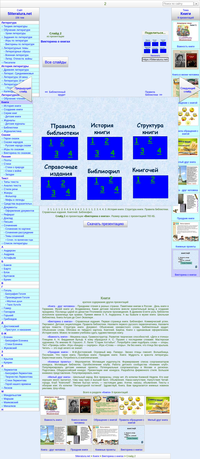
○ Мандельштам (11, 395)
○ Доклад (7, 218)
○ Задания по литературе (16, 37)
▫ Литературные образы (17, 51)
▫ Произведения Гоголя (17, 297)
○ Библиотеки (9, 127)
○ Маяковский (9, 402)
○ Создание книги (12, 109)
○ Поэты (6, 160)
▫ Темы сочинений (14, 236)
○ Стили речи (9, 189)
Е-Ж (3, 333)
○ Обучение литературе (15, 29)
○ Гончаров (8, 311)
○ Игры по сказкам (12, 149)
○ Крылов (7, 358)
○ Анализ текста (11, 185)
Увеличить (155, 54)
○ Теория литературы (14, 26)
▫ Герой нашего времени (17, 384)
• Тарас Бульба (13, 304)
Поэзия (6, 156)
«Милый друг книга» (59, 377)
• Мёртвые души (13, 301)
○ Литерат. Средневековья (17, 73)
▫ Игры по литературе (16, 40)
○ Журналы (8, 120)
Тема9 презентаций (186, 14)
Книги (96, 456)
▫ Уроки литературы (15, 33)
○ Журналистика (11, 131)
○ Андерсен (8, 250)
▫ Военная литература (16, 55)
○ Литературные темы (14, 48)
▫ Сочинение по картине (17, 228)
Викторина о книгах (113, 456)
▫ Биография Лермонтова (18, 373)
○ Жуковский (9, 347)
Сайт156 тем (19, 14)
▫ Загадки (9, 174)
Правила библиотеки (153, 93)
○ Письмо (7, 221)
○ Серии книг (9, 113)
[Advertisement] (44, 53)
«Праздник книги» (58, 352)
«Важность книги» (58, 336)
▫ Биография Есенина (16, 340)
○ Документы (9, 207)
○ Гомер (6, 308)
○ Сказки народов (12, 142)
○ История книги (11, 105)
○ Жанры (6, 192)
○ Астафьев (8, 257)
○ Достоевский (10, 326)
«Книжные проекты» (59, 361)
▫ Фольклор (10, 196)
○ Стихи (6, 163)
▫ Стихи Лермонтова (15, 380)
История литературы (15, 66)
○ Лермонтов (9, 369)
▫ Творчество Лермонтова (18, 376)
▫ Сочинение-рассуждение (18, 232)
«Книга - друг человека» (61, 306)
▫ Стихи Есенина (13, 344)
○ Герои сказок (10, 138)
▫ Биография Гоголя (15, 294)
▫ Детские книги (12, 116)
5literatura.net (82, 456)
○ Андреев (7, 254)
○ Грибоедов (9, 318)
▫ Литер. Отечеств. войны (18, 58)
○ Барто (6, 268)
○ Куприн (6, 362)
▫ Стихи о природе (14, 167)
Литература (9, 22)
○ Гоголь (6, 290)
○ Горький (7, 315)
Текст (4, 178)
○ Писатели (8, 62)
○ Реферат (8, 214)
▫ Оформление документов (19, 210)
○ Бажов (6, 265)
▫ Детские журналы (14, 123)
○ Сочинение (9, 225)
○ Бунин (6, 279)
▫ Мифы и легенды (14, 199)
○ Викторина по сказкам (15, 152)
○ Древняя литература (15, 69)
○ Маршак (7, 398)
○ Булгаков (8, 275)
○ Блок (5, 272)
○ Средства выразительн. (16, 203)
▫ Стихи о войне (12, 171)
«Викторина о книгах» (60, 321)
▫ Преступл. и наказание (17, 329)
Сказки (5, 134)
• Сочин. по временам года (19, 240)
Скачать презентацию (105, 224)
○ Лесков (6, 387)
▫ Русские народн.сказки (17, 145)
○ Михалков (8, 405)
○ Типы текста (10, 181)
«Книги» (107, 392)
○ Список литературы (14, 243)
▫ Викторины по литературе (19, 44)
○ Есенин (6, 337)
